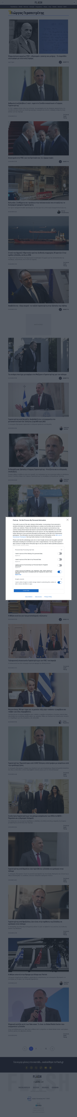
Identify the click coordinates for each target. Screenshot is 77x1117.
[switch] (60, 553)
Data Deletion (28, 596)
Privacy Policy (48, 596)
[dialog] (38, 558)
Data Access (38, 596)
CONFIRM (26, 590)
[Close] (68, 520)
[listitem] (38, 550)
